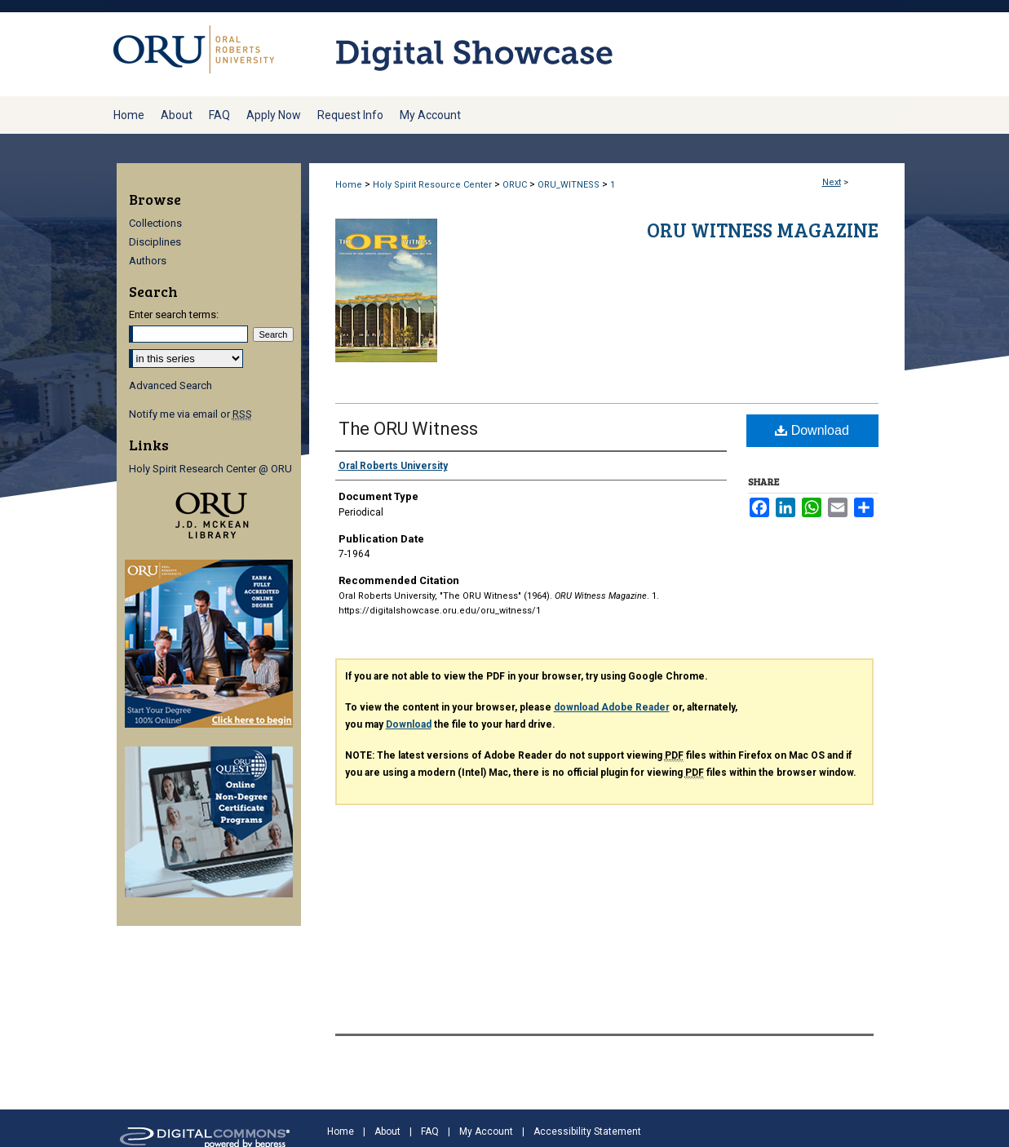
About (387, 1131)
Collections (155, 223)
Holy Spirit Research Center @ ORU (210, 469)
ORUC (514, 184)
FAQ (430, 1131)
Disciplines (155, 242)
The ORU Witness (408, 428)
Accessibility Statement (587, 1131)
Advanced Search (170, 385)
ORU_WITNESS (569, 184)
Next (831, 182)
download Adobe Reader (612, 707)
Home (348, 184)
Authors (147, 261)
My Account (486, 1131)
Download (812, 430)
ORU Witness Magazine (762, 229)
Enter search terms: (174, 314)
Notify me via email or (190, 414)
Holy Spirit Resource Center (432, 184)
